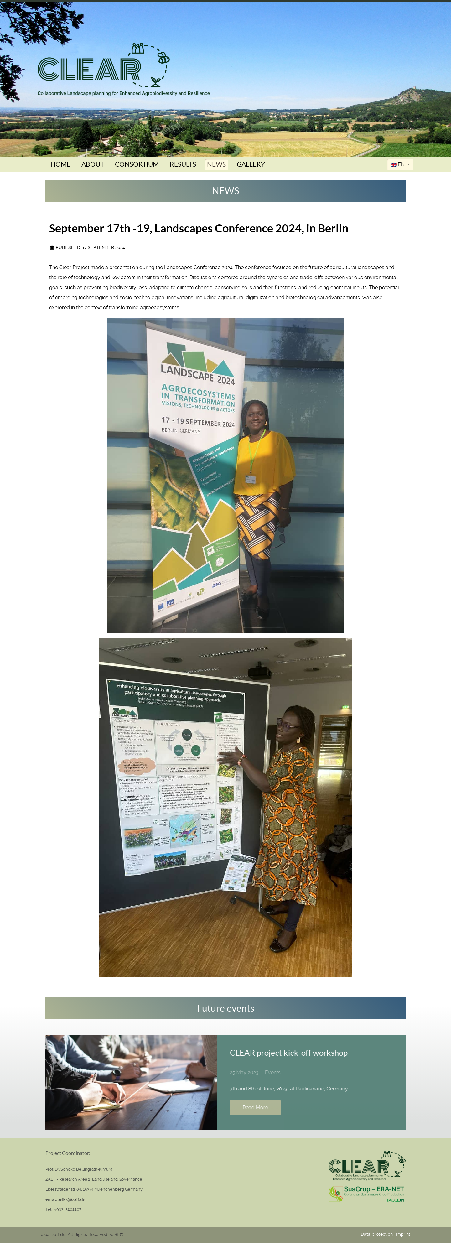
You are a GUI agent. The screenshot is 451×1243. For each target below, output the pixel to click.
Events (270, 1072)
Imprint (403, 1234)
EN (398, 164)
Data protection (377, 1234)
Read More (253, 1107)
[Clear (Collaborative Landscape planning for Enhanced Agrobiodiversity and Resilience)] (124, 69)
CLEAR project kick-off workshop (286, 1052)
